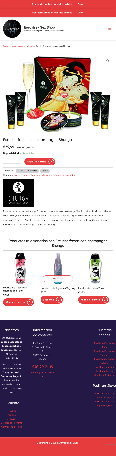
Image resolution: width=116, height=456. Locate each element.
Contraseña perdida (11, 426)
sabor (73, 175)
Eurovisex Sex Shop (39, 27)
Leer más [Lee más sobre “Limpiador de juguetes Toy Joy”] (48, 299)
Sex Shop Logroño (104, 367)
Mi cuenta (12, 410)
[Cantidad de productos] (12, 161)
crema (24, 175)
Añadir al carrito (36, 161)
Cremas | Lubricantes (27, 171)
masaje (57, 175)
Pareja (31, 46)
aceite (17, 175)
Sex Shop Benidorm (104, 375)
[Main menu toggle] (109, 29)
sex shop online (20, 46)
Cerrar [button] (81, 4)
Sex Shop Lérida (104, 371)
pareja (65, 175)
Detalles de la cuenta (11, 422)
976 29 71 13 (42, 366)
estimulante (35, 175)
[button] (108, 60)
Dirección (11, 419)
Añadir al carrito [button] (15, 302)
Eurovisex (7, 46)
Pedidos (12, 414)
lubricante (47, 175)
